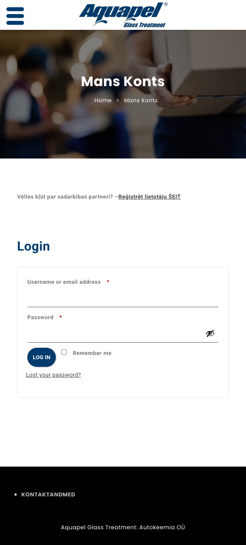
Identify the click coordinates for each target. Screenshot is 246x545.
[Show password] (210, 333)
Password (58, 316)
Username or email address (82, 281)
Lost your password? (53, 375)
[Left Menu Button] (15, 16)
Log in (41, 357)
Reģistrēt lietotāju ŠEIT (150, 197)
